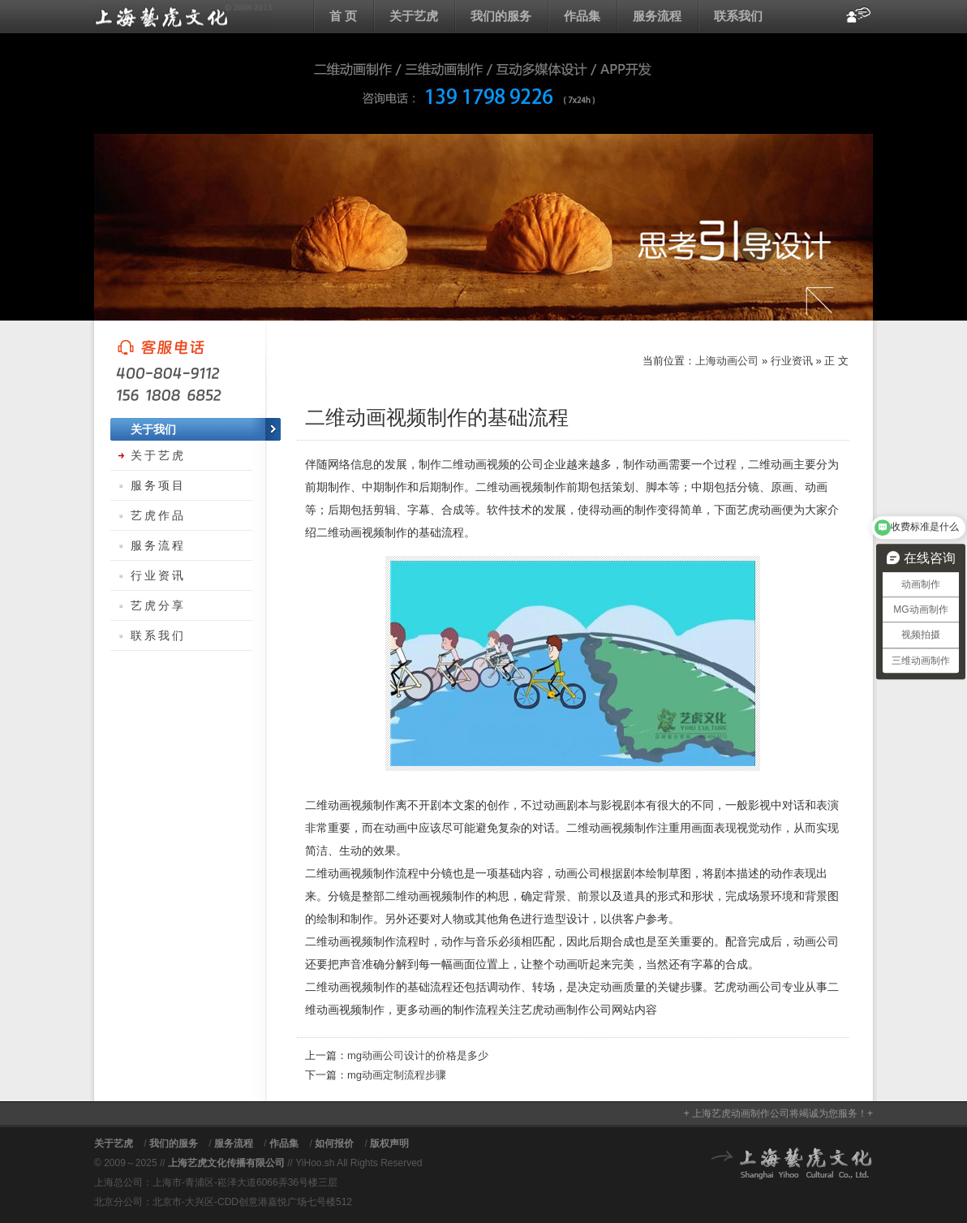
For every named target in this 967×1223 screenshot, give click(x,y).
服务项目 (158, 485)
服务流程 (657, 16)
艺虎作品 (158, 515)
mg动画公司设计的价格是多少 (417, 1055)
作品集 (582, 16)
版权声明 (389, 1143)
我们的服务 (501, 16)
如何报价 (334, 1143)
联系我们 (738, 16)
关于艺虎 (413, 16)
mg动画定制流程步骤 (396, 1075)
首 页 (343, 16)
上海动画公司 (183, 16)
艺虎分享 (158, 605)
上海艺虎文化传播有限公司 (226, 1163)
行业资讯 (792, 361)
